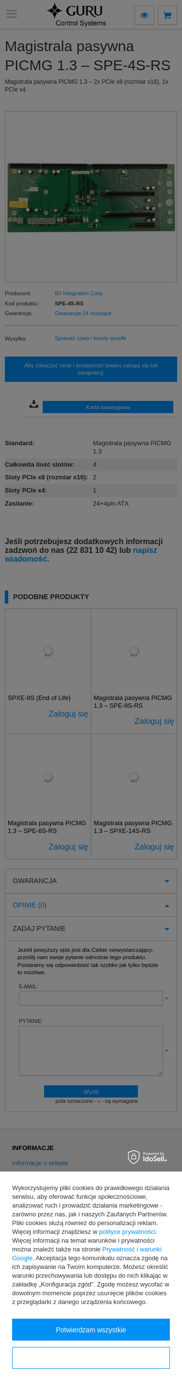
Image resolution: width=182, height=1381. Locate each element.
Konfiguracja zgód (91, 1358)
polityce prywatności (127, 1231)
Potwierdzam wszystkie (91, 1330)
